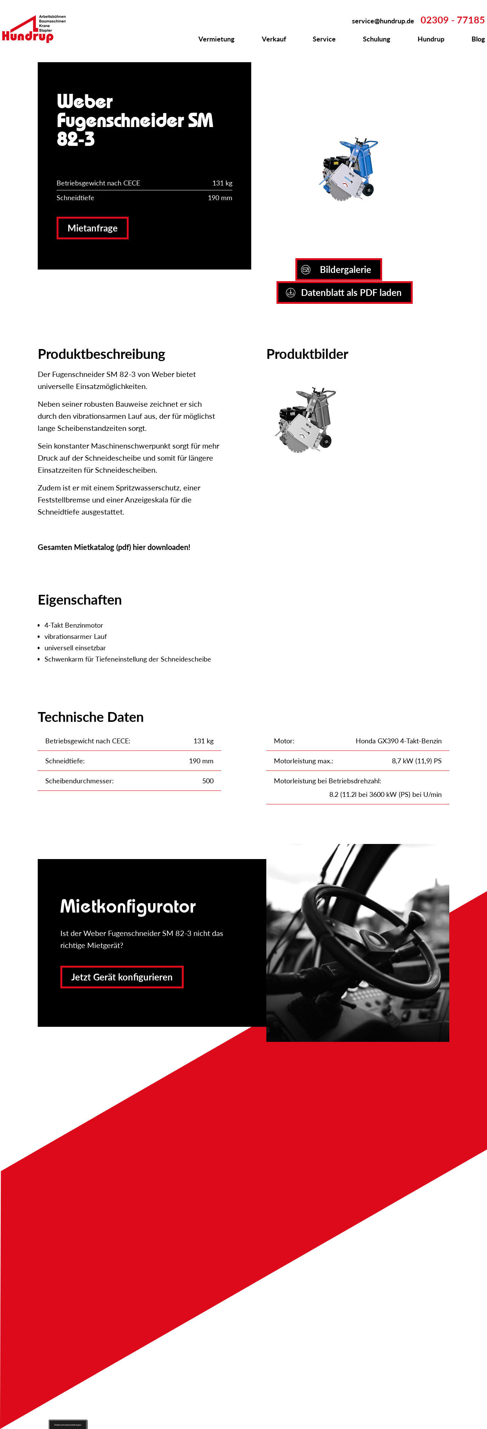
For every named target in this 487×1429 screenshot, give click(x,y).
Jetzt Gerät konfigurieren (122, 976)
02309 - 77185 (453, 19)
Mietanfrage (93, 227)
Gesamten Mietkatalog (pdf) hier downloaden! (114, 546)
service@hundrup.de (383, 21)
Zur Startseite (38, 29)
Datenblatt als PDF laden (344, 292)
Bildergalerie (336, 269)
